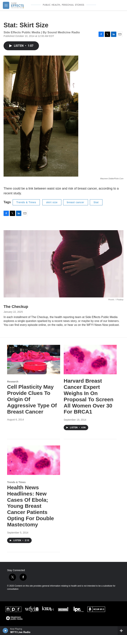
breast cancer (75, 202)
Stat (96, 202)
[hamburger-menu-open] (6, 5)
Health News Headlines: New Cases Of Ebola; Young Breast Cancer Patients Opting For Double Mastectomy (30, 506)
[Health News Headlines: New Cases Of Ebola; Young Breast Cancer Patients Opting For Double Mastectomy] (33, 460)
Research (12, 381)
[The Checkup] (63, 263)
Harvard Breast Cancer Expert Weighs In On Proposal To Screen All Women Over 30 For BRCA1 (88, 396)
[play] (5, 630)
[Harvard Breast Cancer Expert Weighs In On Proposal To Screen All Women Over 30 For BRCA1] (90, 359)
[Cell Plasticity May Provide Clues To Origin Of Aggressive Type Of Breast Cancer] (33, 359)
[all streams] (122, 630)
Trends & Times (26, 202)
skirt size (51, 202)
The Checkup (16, 306)
